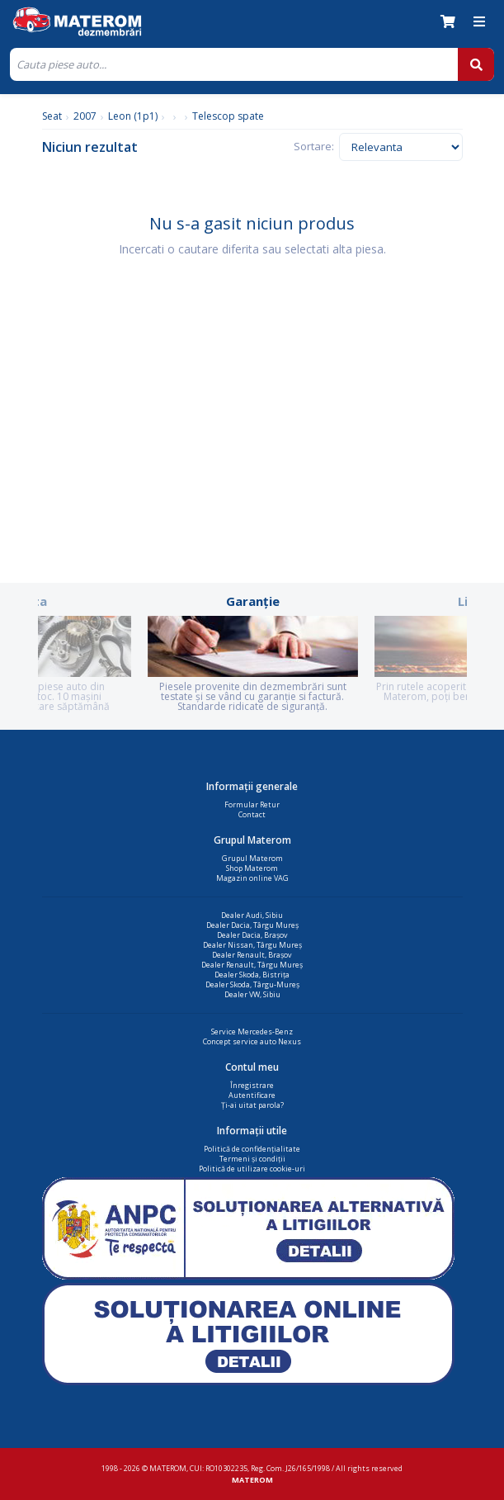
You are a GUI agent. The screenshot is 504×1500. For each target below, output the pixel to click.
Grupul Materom (252, 858)
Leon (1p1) (133, 116)
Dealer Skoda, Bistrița (252, 974)
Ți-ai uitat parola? (252, 1105)
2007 (85, 116)
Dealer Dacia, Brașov (252, 935)
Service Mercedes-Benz (252, 1031)
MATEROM (252, 1479)
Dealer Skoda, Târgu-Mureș (252, 984)
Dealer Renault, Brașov (252, 954)
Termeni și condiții (252, 1158)
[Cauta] (234, 64)
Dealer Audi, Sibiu (252, 915)
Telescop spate (228, 116)
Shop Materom (252, 868)
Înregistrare (252, 1085)
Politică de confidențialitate (252, 1148)
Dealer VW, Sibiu (252, 994)
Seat (52, 116)
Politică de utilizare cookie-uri (252, 1168)
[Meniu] (479, 21)
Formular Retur (252, 804)
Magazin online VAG (252, 878)
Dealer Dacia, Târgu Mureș (252, 925)
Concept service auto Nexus (252, 1041)
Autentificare (252, 1095)
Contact (252, 814)
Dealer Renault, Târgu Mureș (252, 964)
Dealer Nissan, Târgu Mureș (252, 944)
